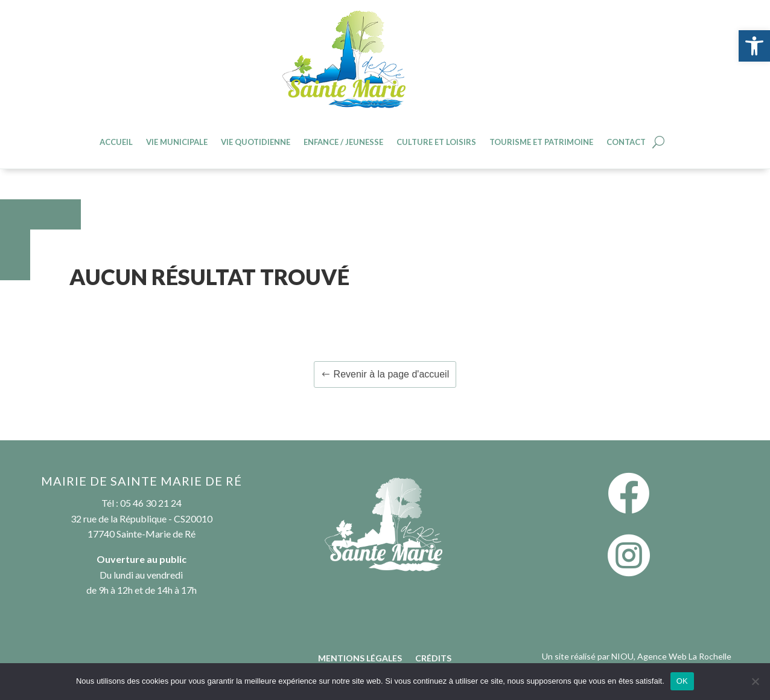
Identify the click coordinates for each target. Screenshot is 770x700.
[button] (754, 46)
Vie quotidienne (255, 142)
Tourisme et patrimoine (541, 142)
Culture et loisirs (436, 142)
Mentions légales (360, 658)
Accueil (116, 142)
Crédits (433, 658)
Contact (626, 142)
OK (682, 681)
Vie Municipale (177, 142)
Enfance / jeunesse (343, 142)
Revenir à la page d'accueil (392, 374)
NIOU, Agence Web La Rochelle (671, 656)
